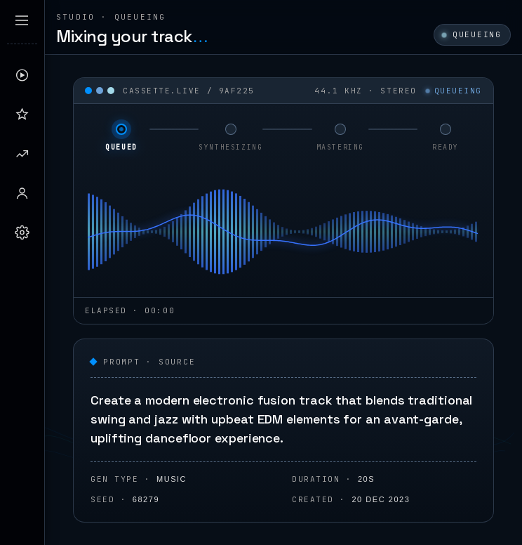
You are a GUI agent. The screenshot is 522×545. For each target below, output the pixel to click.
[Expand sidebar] (21, 20)
